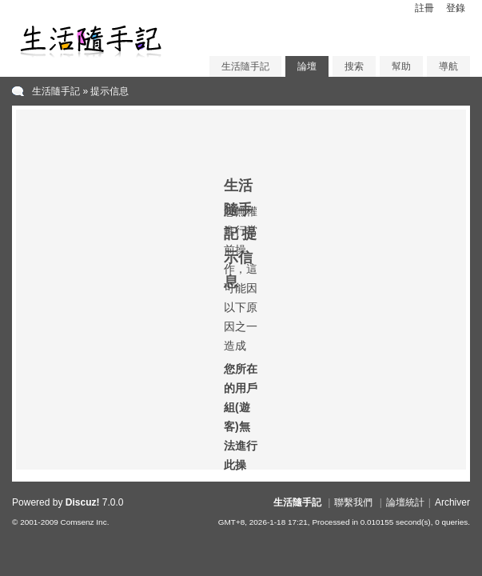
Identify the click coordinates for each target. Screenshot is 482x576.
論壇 (307, 66)
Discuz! (83, 502)
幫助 (401, 66)
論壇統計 (405, 502)
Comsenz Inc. (85, 522)
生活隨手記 (245, 66)
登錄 (455, 8)
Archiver (452, 502)
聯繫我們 (353, 502)
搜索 (354, 66)
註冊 (424, 8)
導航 (448, 66)
